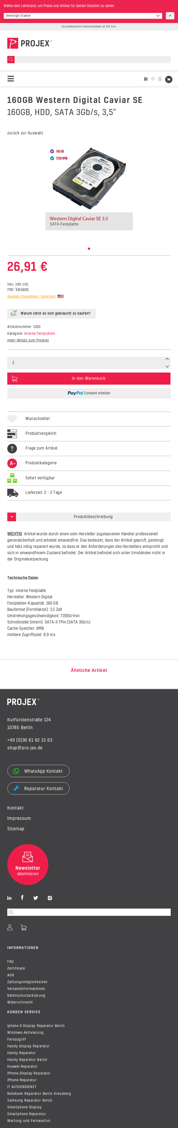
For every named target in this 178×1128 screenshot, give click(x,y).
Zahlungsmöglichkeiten (27, 982)
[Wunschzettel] (153, 79)
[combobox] (83, 16)
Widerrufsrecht (20, 1002)
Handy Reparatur (21, 1053)
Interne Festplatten (39, 333)
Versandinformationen (26, 989)
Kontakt (15, 808)
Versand (22, 289)
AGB (10, 975)
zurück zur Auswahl (25, 133)
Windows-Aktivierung (25, 1033)
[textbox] (83, 16)
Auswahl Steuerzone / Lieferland (35, 296)
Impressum (19, 819)
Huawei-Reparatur (22, 1066)
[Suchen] (11, 59)
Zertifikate (16, 968)
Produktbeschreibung (93, 517)
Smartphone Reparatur (26, 1114)
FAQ (10, 962)
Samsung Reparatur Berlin (29, 1100)
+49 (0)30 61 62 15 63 (29, 740)
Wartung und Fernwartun (29, 1121)
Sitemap (16, 829)
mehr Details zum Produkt (28, 340)
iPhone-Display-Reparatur (29, 1073)
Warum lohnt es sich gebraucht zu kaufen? (56, 313)
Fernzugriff (16, 1039)
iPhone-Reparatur (22, 1080)
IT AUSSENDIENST (21, 1087)
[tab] (32, 468)
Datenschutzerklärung (26, 995)
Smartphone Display (24, 1107)
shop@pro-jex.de (24, 748)
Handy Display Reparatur (28, 1046)
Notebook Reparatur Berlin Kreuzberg (39, 1094)
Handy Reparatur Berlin (27, 1060)
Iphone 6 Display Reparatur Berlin (36, 1026)
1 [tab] (89, 248)
